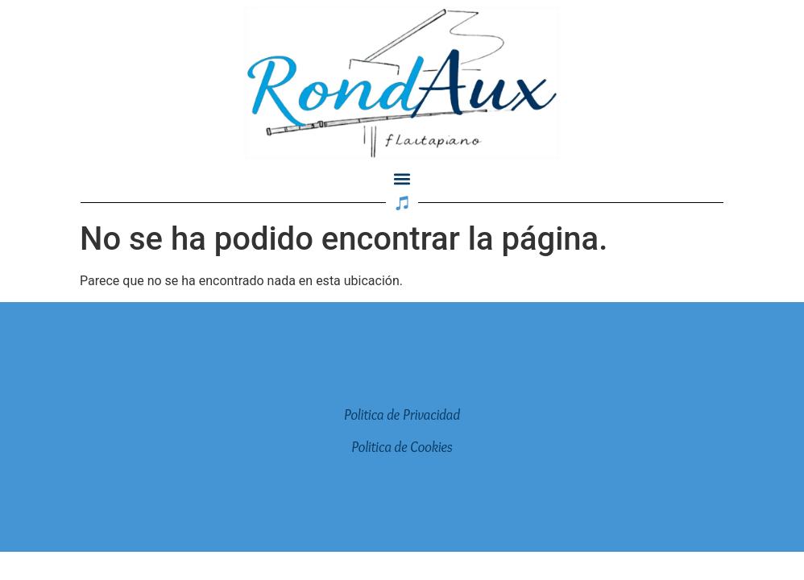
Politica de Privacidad (402, 415)
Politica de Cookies (401, 447)
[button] (402, 179)
